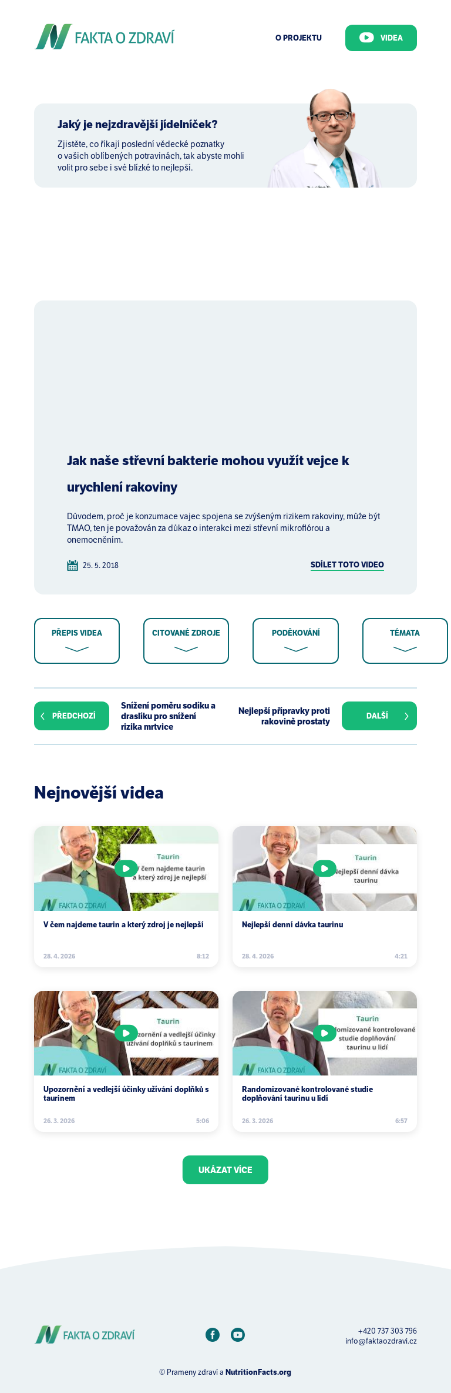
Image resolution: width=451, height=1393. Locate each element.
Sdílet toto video (347, 565)
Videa (381, 37)
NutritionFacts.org (258, 1372)
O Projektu (298, 38)
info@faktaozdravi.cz (381, 1341)
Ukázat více (225, 1170)
